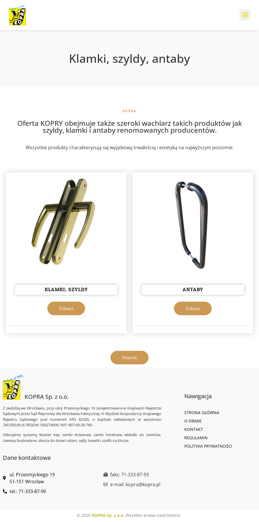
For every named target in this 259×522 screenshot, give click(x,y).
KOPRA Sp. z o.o (107, 515)
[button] (244, 15)
